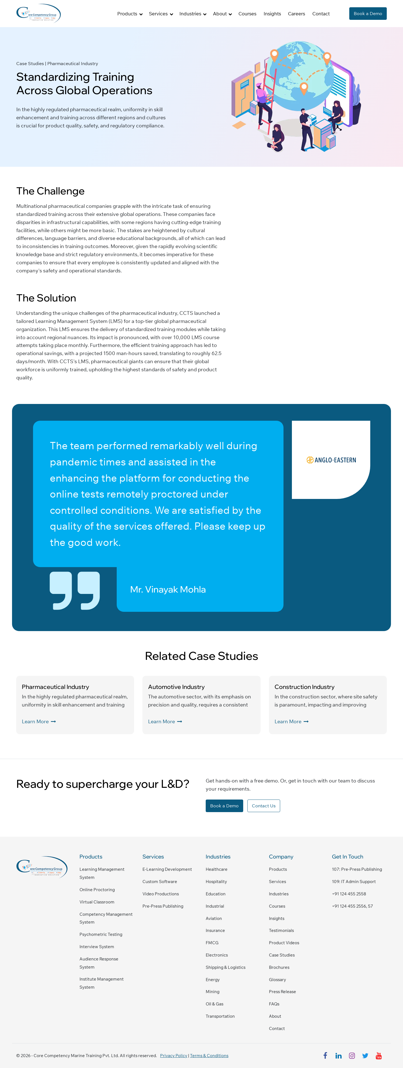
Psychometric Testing (100, 934)
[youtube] (379, 1055)
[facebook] (325, 1055)
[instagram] (352, 1055)
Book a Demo (368, 13)
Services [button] (158, 13)
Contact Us (264, 805)
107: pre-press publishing (357, 869)
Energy (213, 979)
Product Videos (284, 942)
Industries (279, 893)
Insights (272, 13)
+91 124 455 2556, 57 (352, 906)
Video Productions (160, 893)
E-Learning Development (167, 869)
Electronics (217, 955)
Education (216, 893)
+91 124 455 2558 (349, 893)
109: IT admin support (354, 881)
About (275, 1016)
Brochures (279, 967)
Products (278, 869)
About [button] (220, 13)
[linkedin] (338, 1055)
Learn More (39, 721)
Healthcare (217, 869)
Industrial (215, 906)
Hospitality (216, 881)
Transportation (220, 1016)
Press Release (282, 991)
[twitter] (365, 1055)
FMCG (212, 942)
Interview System (96, 946)
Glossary (277, 979)
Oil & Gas (214, 1004)
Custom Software (159, 881)
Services (277, 881)
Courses (247, 13)
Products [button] (127, 13)
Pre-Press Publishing (162, 906)
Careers (296, 13)
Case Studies (282, 955)
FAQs (274, 1004)
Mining (212, 991)
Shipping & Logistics (225, 967)
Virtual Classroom (96, 902)
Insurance (215, 930)
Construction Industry (305, 686)
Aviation (214, 918)
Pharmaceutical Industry (55, 686)
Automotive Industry (176, 686)
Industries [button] (190, 13)
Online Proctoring (97, 889)
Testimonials (281, 930)
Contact (321, 13)
